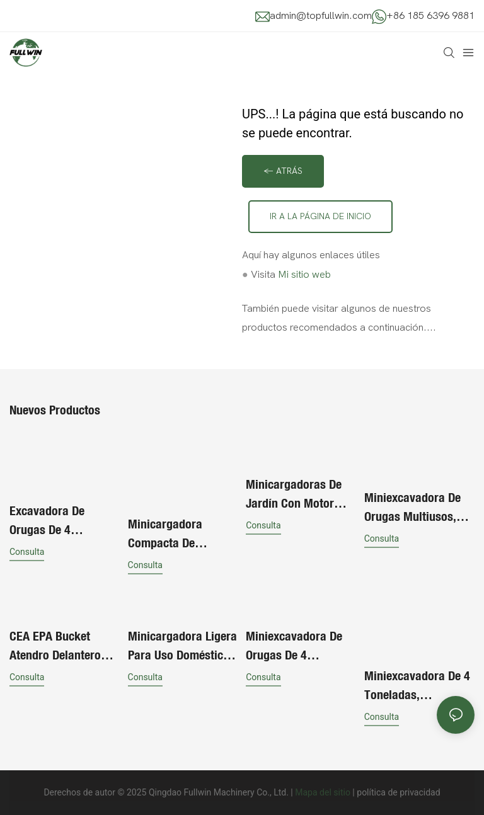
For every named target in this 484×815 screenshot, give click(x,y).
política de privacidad (398, 792)
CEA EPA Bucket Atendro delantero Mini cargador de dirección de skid (55, 646)
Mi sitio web (304, 274)
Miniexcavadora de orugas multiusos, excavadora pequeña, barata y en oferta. (418, 507)
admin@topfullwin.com (321, 15)
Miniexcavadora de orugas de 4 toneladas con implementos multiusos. (294, 646)
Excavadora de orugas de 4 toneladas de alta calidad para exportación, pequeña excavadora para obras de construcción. (64, 521)
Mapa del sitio (322, 792)
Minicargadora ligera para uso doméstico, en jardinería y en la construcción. (182, 646)
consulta (26, 552)
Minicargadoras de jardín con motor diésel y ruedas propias (294, 494)
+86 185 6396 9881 (430, 15)
